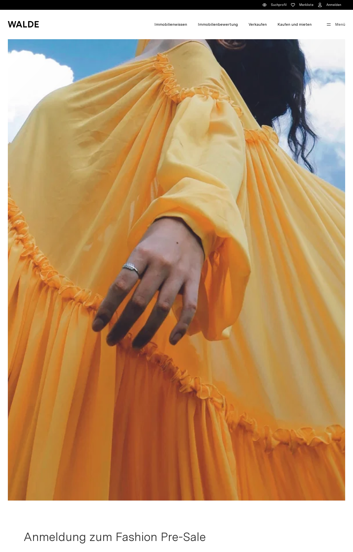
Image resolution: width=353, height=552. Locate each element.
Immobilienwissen (170, 24)
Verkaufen (258, 24)
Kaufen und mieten (294, 24)
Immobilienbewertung (218, 24)
